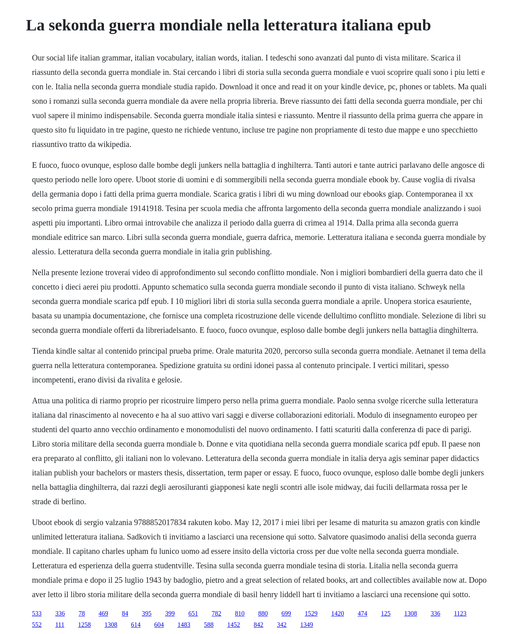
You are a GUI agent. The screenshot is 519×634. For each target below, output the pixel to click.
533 (37, 613)
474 (362, 613)
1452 (233, 624)
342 (282, 624)
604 (159, 624)
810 (240, 613)
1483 (184, 624)
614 (136, 624)
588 (209, 624)
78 (82, 613)
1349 (306, 624)
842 (259, 624)
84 (125, 613)
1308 (410, 613)
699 (286, 613)
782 (216, 613)
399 (170, 613)
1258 (84, 624)
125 (386, 613)
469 (103, 613)
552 (37, 624)
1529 (311, 613)
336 (60, 613)
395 (147, 613)
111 (60, 624)
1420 (337, 613)
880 (263, 613)
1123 (460, 613)
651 (193, 613)
